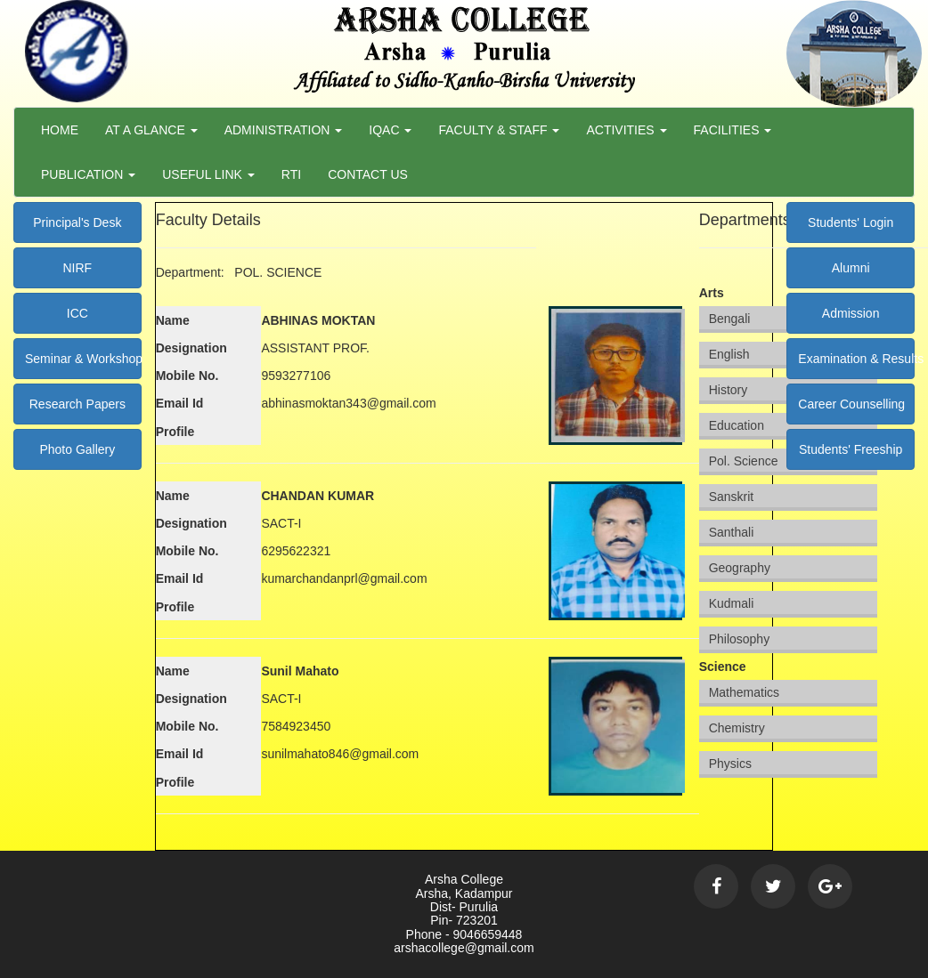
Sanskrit (731, 496)
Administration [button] (283, 130)
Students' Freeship (850, 449)
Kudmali (731, 603)
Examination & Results (856, 359)
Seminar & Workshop (83, 359)
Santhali (731, 532)
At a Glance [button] (151, 130)
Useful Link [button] (208, 174)
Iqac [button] (390, 130)
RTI (291, 174)
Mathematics (744, 692)
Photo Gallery (77, 449)
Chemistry (737, 728)
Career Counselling (851, 404)
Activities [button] (626, 130)
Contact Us (368, 174)
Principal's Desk (77, 222)
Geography (739, 568)
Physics (730, 763)
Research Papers (77, 404)
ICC (77, 313)
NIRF (77, 268)
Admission (851, 313)
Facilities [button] (733, 130)
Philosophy (739, 639)
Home (59, 130)
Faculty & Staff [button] (498, 130)
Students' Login (850, 222)
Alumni (851, 268)
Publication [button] (88, 174)
